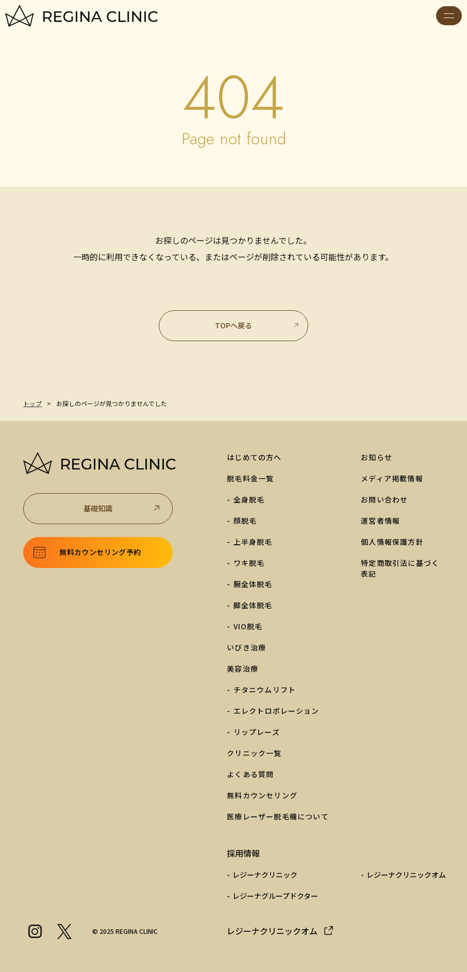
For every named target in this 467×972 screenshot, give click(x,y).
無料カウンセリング (262, 795)
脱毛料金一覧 (250, 478)
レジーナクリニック (264, 874)
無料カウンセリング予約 (100, 552)
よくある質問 (250, 774)
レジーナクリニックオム (406, 874)
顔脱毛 (245, 520)
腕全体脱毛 (253, 584)
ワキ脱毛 (249, 563)
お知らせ (376, 457)
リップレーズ (256, 732)
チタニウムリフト (264, 689)
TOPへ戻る (257, 325)
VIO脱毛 (248, 626)
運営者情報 (380, 520)
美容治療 (242, 668)
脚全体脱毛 (253, 605)
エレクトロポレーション (276, 711)
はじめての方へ (254, 457)
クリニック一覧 (254, 753)
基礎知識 (123, 508)
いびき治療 (246, 647)
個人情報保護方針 (392, 542)
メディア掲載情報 (392, 478)
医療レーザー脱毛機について (278, 816)
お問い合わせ (384, 499)
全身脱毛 (249, 499)
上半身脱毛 (253, 542)
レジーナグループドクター (275, 896)
